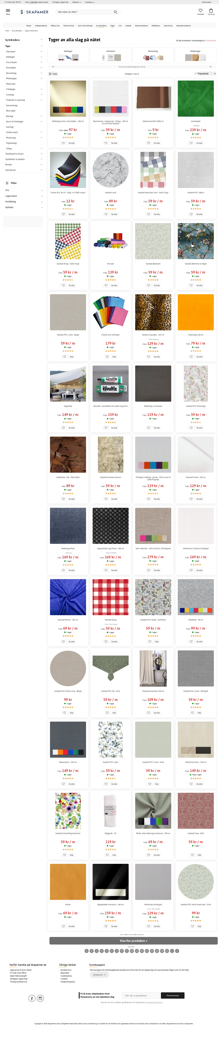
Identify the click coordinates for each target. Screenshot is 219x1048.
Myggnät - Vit (110, 849)
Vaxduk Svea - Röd (196, 849)
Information (206, 2)
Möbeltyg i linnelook (153, 422)
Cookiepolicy (66, 991)
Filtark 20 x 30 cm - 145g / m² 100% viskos (68, 208)
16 (162, 966)
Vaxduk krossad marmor (110, 493)
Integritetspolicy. (155, 1018)
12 (142, 966)
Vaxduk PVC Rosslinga (196, 422)
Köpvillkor (65, 988)
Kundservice (66, 986)
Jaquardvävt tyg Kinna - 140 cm (110, 564)
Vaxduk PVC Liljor (110, 778)
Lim (120, 25)
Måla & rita (55, 25)
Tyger (112, 25)
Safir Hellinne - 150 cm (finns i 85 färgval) (153, 564)
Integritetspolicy (68, 997)
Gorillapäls (196, 137)
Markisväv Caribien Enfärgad (196, 564)
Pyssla (28, 25)
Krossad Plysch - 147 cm (68, 635)
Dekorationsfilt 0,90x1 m (153, 137)
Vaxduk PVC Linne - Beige (68, 350)
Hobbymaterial (41, 25)
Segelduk (68, 422)
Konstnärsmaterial (183, 25)
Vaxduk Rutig (110, 635)
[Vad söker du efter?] (88, 12)
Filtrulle (110, 279)
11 (137, 966)
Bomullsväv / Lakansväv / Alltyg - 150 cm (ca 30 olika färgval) (110, 138)
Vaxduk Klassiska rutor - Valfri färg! (153, 208)
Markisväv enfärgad (153, 920)
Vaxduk (128, 25)
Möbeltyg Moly (68, 564)
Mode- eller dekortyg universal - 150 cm (153, 849)
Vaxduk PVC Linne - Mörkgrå (195, 707)
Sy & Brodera (101, 25)
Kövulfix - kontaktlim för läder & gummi (111, 422)
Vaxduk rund (110, 208)
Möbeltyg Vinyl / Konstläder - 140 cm (68, 137)
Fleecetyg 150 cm (195, 350)
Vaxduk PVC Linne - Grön (153, 778)
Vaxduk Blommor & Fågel (196, 279)
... (172, 966)
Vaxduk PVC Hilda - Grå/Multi (153, 635)
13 (147, 966)
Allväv (68, 920)
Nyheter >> (76, 2)
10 (132, 966)
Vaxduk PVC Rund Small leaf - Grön (196, 920)
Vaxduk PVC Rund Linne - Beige (68, 707)
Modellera (156, 25)
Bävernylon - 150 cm (68, 778)
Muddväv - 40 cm (196, 635)
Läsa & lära (168, 25)
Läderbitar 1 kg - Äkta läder (68, 493)
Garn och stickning (85, 25)
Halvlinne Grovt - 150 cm (195, 778)
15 (157, 966)
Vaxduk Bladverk (153, 279)
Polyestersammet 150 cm (153, 707)
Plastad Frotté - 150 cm (196, 493)
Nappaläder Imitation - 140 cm (110, 920)
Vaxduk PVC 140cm (195, 208)
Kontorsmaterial (141, 25)
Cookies (64, 994)
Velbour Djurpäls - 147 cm (153, 350)
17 (167, 966)
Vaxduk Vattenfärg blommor (67, 849)
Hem (7, 31)
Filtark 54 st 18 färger (111, 350)
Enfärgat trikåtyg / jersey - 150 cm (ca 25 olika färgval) (153, 494)
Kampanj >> (90, 2)
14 (152, 966)
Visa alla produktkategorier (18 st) (132, 82)
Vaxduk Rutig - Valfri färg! (68, 279)
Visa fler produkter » (133, 956)
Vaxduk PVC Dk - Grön (110, 707)
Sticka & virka (68, 25)
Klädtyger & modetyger (21, 403)
